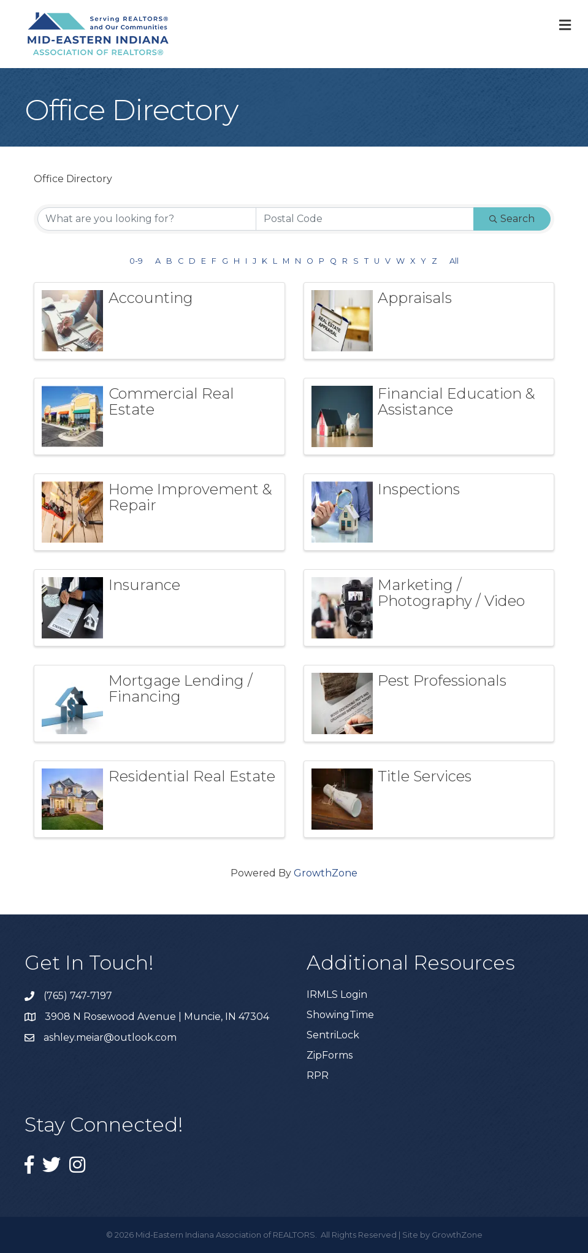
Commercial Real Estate (171, 401)
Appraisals (415, 298)
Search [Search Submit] (512, 218)
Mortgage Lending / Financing (181, 688)
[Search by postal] (365, 219)
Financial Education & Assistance (456, 401)
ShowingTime (340, 1015)
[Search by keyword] (146, 219)
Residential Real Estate (192, 776)
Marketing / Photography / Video (451, 593)
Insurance (144, 585)
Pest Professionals (442, 680)
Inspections (419, 489)
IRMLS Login (337, 994)
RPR (318, 1075)
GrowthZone (325, 873)
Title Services (425, 776)
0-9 (136, 261)
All (454, 261)
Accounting (151, 298)
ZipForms (330, 1055)
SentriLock (333, 1035)
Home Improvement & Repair (190, 497)
